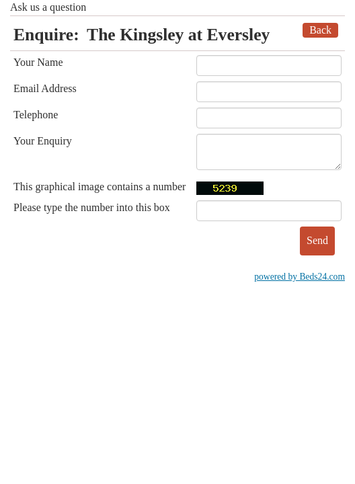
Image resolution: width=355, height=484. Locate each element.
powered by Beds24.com (299, 277)
